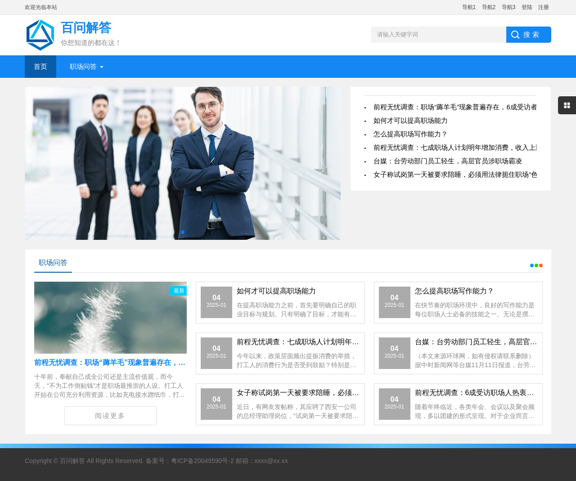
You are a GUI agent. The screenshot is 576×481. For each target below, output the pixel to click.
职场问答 (83, 66)
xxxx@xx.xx (271, 460)
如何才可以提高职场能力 (411, 120)
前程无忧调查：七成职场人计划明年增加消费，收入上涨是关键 (468, 147)
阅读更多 (110, 415)
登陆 (527, 7)
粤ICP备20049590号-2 (202, 460)
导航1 (469, 7)
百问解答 (72, 460)
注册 (543, 7)
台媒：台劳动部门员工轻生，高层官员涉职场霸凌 (448, 161)
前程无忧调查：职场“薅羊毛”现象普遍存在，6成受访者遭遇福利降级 (144, 362)
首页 (40, 66)
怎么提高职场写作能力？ (411, 134)
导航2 (489, 7)
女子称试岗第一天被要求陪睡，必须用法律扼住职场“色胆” (460, 174)
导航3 (509, 7)
